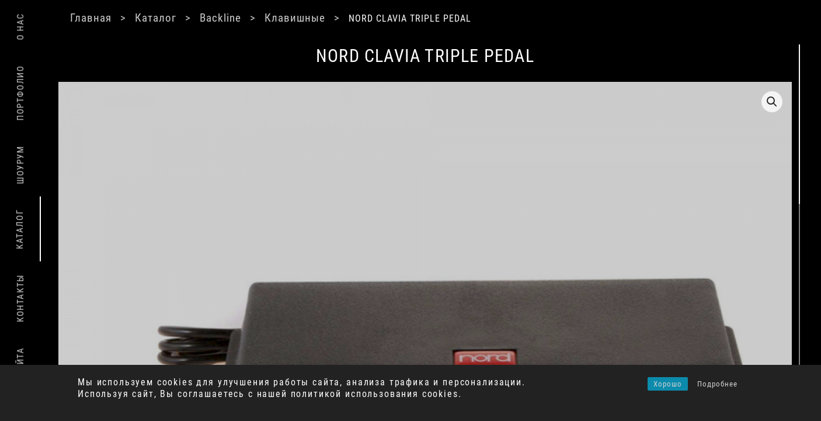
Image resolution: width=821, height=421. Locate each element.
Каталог (188, 18)
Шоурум (20, 165)
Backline (255, 18)
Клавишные (332, 18)
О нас (20, 26)
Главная (121, 18)
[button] (615, 101)
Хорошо (667, 383)
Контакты (20, 298)
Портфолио (20, 92)
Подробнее (717, 383)
